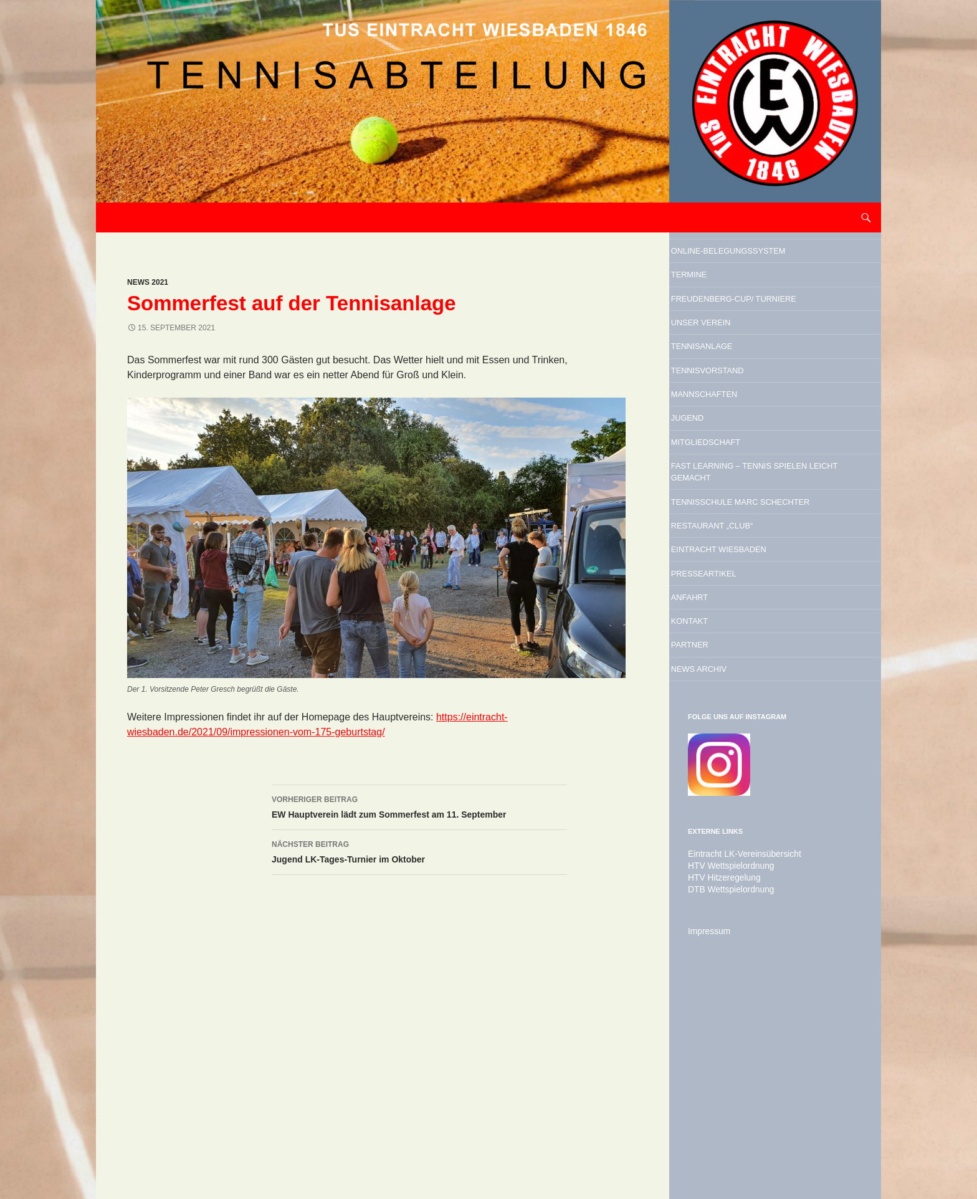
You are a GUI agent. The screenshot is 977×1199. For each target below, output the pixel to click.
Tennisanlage (736, 419)
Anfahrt (717, 774)
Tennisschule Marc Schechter (756, 638)
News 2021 (147, 282)
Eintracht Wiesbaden (762, 711)
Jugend (713, 515)
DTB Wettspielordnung (725, 1092)
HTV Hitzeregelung (719, 1081)
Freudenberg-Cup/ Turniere (752, 346)
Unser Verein (734, 387)
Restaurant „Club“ (752, 679)
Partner (717, 838)
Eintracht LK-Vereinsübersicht (737, 1058)
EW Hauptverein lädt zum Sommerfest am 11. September (419, 805)
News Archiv (731, 870)
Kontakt (717, 806)
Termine (716, 305)
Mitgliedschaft (742, 546)
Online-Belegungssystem (752, 264)
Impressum (706, 1133)
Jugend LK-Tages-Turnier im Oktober (419, 850)
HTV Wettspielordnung (725, 1070)
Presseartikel (739, 743)
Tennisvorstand (745, 451)
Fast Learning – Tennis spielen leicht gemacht (771, 587)
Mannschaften (740, 483)
